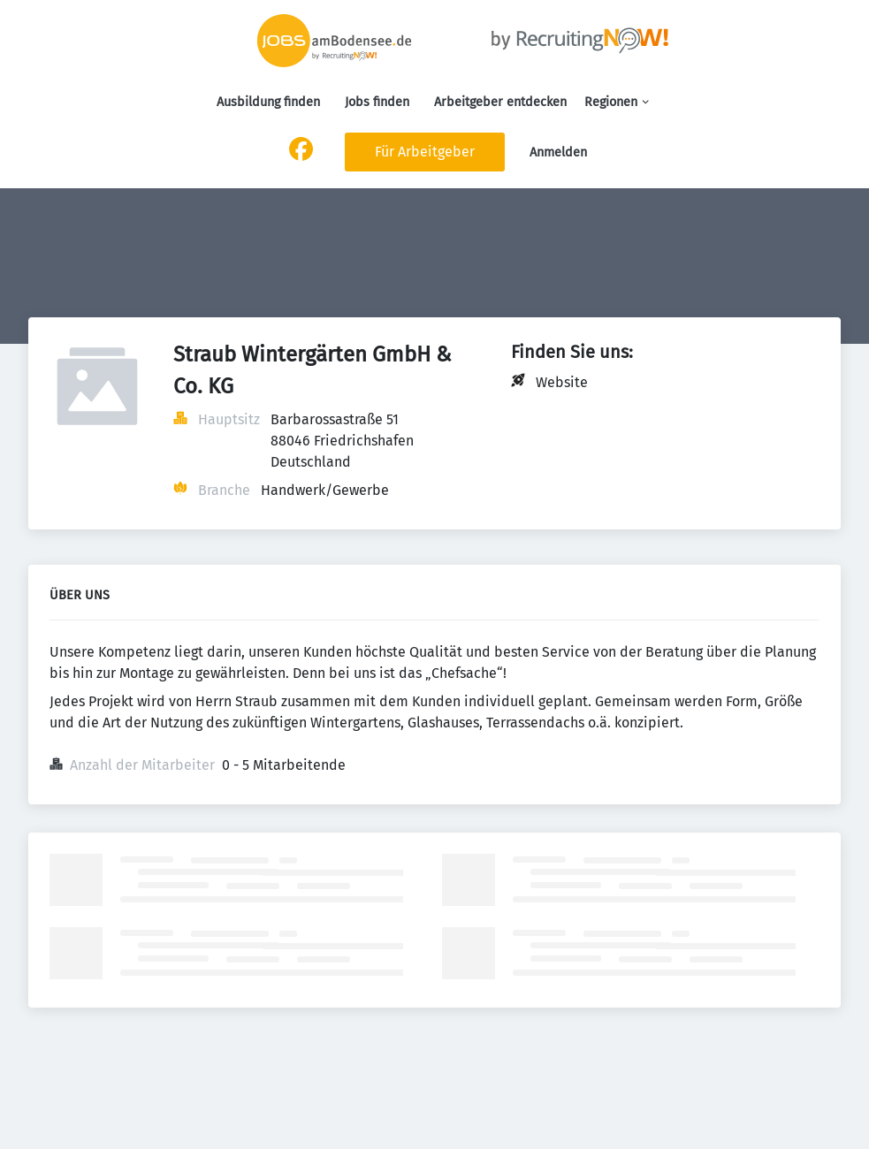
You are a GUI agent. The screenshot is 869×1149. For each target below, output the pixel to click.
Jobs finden (377, 102)
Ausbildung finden (268, 102)
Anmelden (558, 152)
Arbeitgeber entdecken (500, 102)
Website (562, 382)
